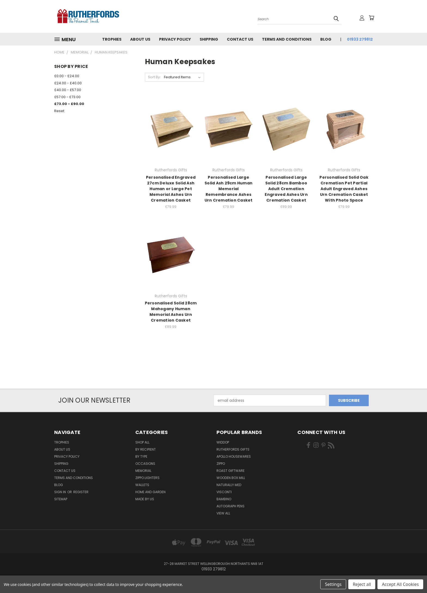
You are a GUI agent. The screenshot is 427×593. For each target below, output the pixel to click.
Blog (325, 39)
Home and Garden (150, 492)
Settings (333, 584)
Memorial (143, 470)
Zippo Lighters (147, 477)
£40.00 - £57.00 (67, 89)
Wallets (142, 485)
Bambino (223, 499)
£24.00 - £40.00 (68, 83)
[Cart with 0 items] (371, 17)
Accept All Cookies (400, 584)
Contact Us (240, 39)
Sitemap (60, 499)
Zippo (220, 463)
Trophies (111, 39)
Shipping (209, 39)
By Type (141, 456)
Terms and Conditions (287, 39)
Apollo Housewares (233, 456)
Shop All (142, 442)
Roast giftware (230, 470)
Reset (59, 110)
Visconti (224, 492)
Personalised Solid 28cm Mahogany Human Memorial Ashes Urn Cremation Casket (171, 311)
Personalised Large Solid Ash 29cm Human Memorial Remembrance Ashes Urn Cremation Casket (229, 189)
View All (223, 513)
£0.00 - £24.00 (66, 76)
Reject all (362, 584)
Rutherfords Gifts (232, 449)
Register (81, 492)
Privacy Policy (175, 39)
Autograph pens (230, 506)
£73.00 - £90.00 (69, 103)
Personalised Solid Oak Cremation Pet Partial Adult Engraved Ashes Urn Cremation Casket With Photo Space (343, 189)
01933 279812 (360, 39)
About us (140, 39)
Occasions (145, 463)
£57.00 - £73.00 (67, 97)
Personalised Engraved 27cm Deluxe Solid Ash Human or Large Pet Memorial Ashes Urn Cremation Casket (171, 189)
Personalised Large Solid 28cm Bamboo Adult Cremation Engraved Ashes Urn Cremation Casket (286, 189)
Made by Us (144, 499)
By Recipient (145, 449)
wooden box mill (230, 477)
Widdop (222, 442)
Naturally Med (228, 485)
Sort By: (154, 77)
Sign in (60, 492)
